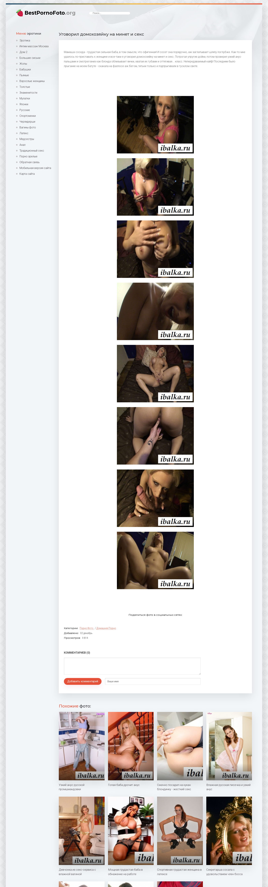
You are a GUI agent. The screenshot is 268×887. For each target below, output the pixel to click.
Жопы (23, 63)
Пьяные (24, 75)
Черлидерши (27, 121)
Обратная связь (29, 162)
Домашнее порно (106, 628)
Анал (22, 144)
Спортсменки (27, 115)
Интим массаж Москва (34, 46)
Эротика (24, 40)
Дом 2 (23, 52)
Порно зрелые (28, 156)
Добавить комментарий (82, 681)
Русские (24, 110)
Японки (23, 104)
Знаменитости (28, 92)
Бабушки (25, 69)
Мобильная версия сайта (35, 168)
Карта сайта (27, 173)
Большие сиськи (29, 57)
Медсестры (26, 139)
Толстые (24, 86)
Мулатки (24, 98)
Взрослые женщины (32, 81)
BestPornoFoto (50, 13)
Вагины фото (27, 127)
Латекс (23, 133)
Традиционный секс (31, 150)
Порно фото (86, 628)
